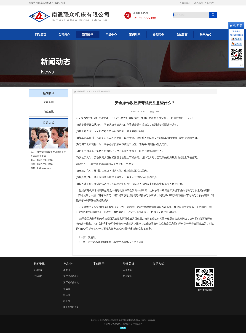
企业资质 (127, 270)
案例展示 (98, 263)
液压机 (66, 295)
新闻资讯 (96, 91)
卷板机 (66, 288)
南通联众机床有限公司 (120, 320)
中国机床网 (137, 324)
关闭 (241, 65)
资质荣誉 (128, 263)
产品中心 (69, 263)
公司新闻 (49, 102)
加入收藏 (198, 2)
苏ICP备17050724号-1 (113, 324)
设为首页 (186, 2)
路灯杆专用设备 (71, 307)
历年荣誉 (127, 276)
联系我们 (211, 2)
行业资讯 (49, 111)
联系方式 (158, 263)
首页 (89, 91)
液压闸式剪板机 (71, 282)
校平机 (66, 301)
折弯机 (94, 118)
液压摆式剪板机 (71, 276)
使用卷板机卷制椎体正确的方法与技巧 (109, 242)
